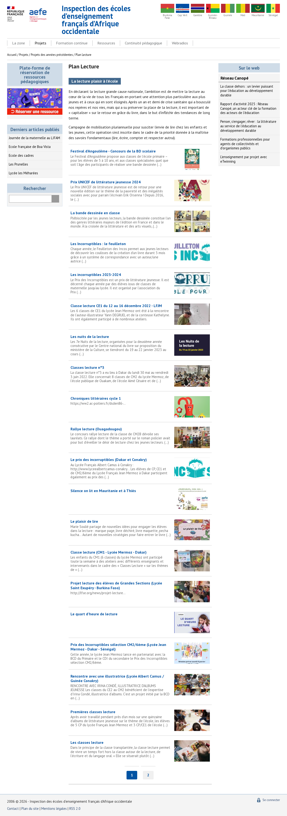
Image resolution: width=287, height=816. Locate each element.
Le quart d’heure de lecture (94, 614)
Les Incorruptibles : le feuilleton (140, 252)
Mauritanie (258, 15)
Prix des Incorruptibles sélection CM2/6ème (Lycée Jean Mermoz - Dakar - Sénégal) (140, 653)
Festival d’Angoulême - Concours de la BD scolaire (140, 157)
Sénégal (273, 15)
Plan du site (30, 808)
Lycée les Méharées (23, 173)
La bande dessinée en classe (140, 219)
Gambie (197, 15)
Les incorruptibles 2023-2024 (140, 283)
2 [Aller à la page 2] (148, 775)
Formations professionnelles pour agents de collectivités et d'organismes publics (245, 143)
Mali (242, 15)
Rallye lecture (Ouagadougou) (140, 435)
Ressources (106, 43)
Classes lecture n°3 (140, 374)
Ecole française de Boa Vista (30, 146)
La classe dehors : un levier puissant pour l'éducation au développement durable (246, 90)
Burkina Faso (167, 16)
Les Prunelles (18, 164)
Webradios (180, 43)
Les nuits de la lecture (140, 345)
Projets (40, 43)
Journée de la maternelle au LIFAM (34, 138)
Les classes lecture (140, 749)
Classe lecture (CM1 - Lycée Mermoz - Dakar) (140, 561)
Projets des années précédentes (52, 55)
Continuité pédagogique (143, 43)
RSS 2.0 (74, 808)
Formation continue (72, 43)
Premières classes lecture (140, 718)
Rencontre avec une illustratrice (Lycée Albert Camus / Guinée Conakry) (140, 687)
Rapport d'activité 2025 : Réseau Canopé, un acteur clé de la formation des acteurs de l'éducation (248, 108)
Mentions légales (54, 808)
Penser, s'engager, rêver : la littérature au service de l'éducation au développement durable (248, 126)
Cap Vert (182, 15)
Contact (13, 808)
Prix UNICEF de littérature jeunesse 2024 (140, 190)
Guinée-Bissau (213, 16)
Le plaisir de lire (140, 528)
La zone (18, 43)
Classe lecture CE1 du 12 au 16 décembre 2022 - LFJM (140, 312)
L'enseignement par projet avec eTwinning (243, 159)
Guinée (227, 15)
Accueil (12, 55)
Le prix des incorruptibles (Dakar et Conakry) (140, 468)
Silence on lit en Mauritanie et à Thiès (103, 490)
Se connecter (271, 800)
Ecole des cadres (21, 155)
